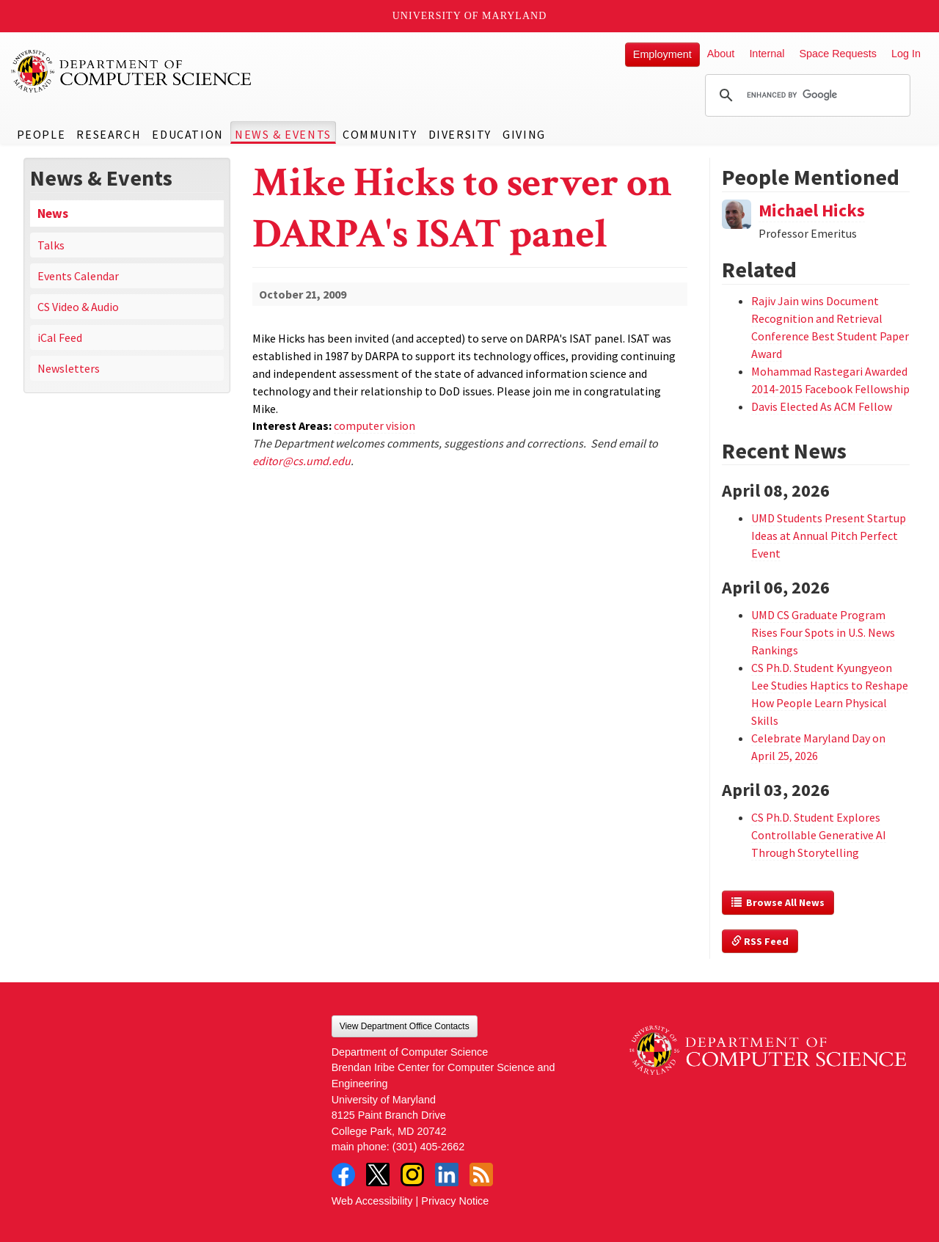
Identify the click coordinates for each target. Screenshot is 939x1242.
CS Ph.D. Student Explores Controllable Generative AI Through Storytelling (818, 835)
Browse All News (778, 902)
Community (380, 134)
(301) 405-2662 (428, 1146)
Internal (766, 53)
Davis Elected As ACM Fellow (821, 406)
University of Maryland (469, 15)
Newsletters (68, 368)
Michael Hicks (812, 210)
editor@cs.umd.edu (301, 460)
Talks (51, 245)
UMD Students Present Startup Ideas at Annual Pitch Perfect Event (828, 535)
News (52, 213)
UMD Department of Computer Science (132, 71)
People (41, 134)
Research (108, 134)
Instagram (412, 1174)
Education (187, 134)
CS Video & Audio (78, 306)
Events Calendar (78, 276)
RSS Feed (760, 941)
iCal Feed (59, 337)
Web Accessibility (372, 1201)
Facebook (343, 1174)
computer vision (374, 425)
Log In (906, 53)
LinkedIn (446, 1174)
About (721, 53)
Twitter (378, 1174)
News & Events (283, 134)
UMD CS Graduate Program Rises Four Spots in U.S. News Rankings (823, 632)
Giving (524, 134)
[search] (805, 95)
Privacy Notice (455, 1201)
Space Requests (838, 53)
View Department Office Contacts (405, 1026)
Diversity (460, 134)
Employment (662, 54)
